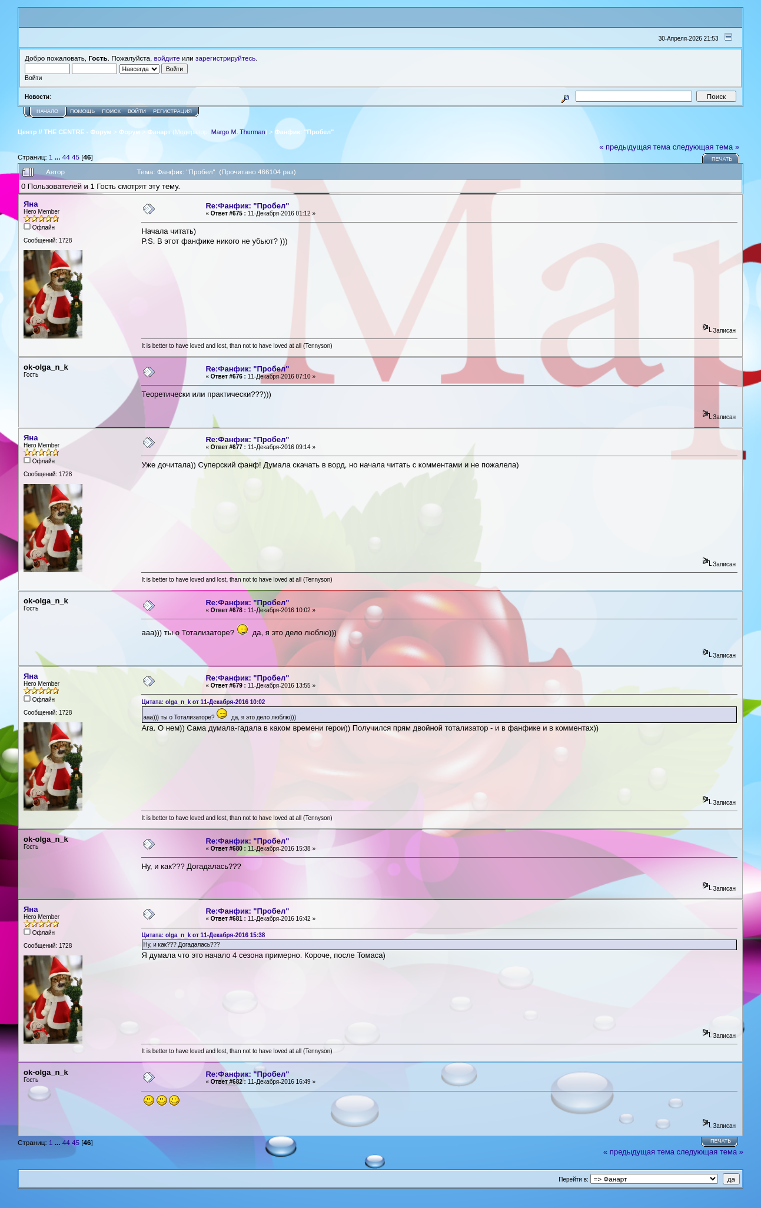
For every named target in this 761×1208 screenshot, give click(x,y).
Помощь (82, 111)
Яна (31, 204)
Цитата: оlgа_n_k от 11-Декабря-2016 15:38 (203, 935)
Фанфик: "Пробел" (304, 131)
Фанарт (159, 131)
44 (66, 157)
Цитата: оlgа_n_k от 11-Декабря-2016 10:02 (203, 702)
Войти (137, 111)
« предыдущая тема (634, 146)
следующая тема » (706, 146)
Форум (129, 131)
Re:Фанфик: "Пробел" (247, 205)
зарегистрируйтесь (225, 58)
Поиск (111, 111)
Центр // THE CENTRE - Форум (65, 131)
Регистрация (172, 111)
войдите (167, 58)
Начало (47, 111)
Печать (722, 159)
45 (75, 157)
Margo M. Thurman (238, 131)
